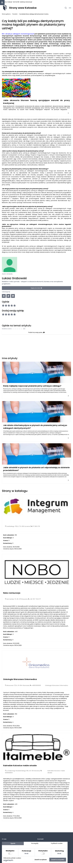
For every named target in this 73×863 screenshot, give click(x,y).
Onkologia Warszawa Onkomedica (20, 683)
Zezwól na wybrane (41, 859)
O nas (4, 839)
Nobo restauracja (11, 597)
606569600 (9, 777)
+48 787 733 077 (35, 603)
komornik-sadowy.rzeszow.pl (22, 2)
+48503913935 (36, 689)
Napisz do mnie (36, 287)
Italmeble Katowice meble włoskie (20, 769)
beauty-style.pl (7, 2)
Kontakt (40, 839)
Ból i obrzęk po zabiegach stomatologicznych (18, 34)
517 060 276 (36, 530)
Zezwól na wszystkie (57, 859)
